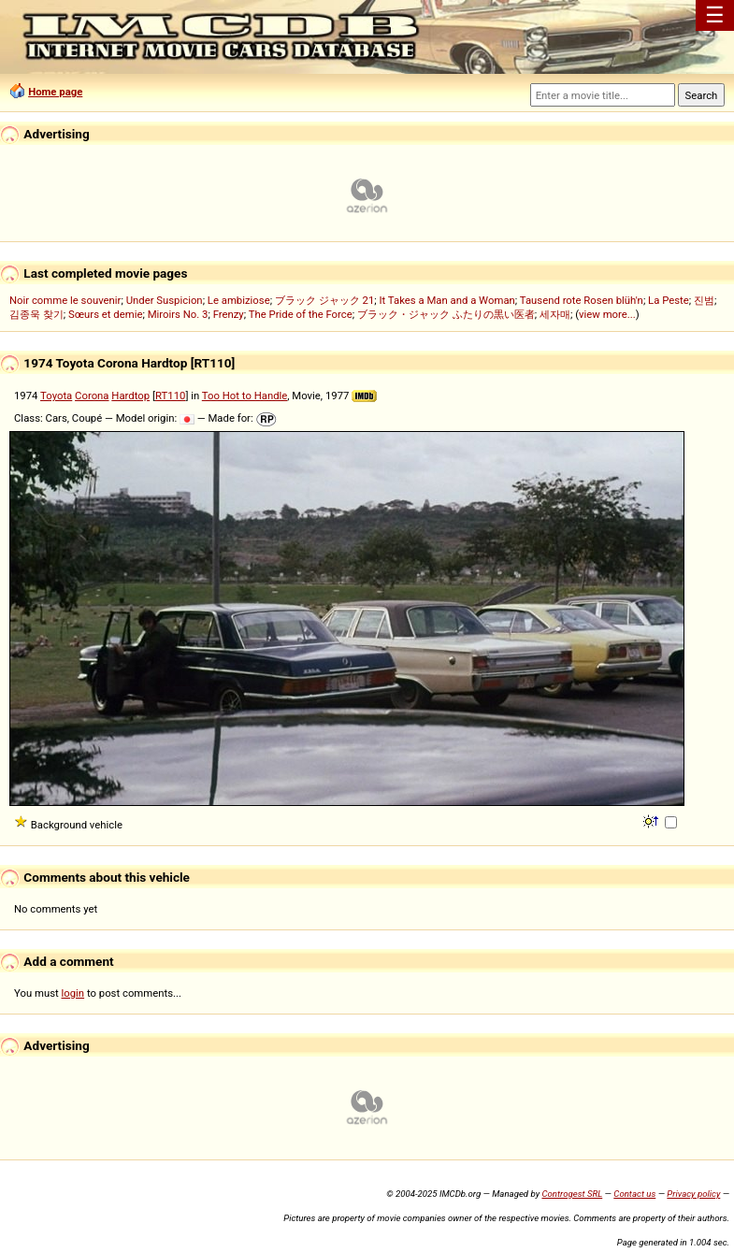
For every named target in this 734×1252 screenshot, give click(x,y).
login (73, 993)
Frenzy (228, 314)
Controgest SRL (571, 1193)
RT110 (170, 395)
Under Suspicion (164, 300)
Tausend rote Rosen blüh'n (581, 300)
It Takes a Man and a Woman (446, 300)
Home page (55, 91)
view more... (607, 314)
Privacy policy (693, 1193)
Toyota (56, 395)
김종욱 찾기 (36, 314)
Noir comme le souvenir (65, 300)
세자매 (555, 314)
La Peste (668, 300)
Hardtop (130, 395)
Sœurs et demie (105, 314)
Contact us (634, 1193)
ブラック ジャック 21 (324, 300)
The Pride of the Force (301, 314)
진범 (704, 300)
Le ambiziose (239, 300)
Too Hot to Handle (245, 395)
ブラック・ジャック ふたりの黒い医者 (446, 314)
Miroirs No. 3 (178, 314)
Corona (91, 395)
